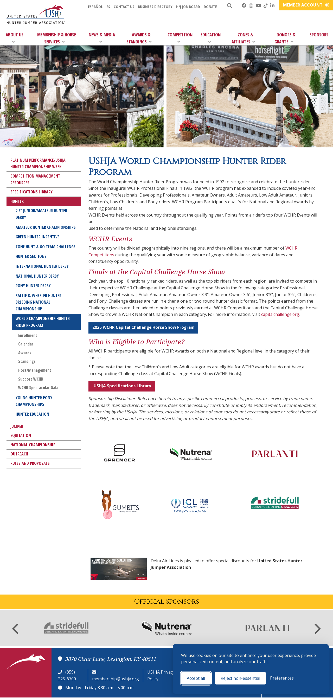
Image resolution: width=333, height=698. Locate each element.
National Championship (32, 445)
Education (211, 38)
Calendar (25, 344)
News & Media (102, 38)
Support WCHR (30, 379)
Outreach (19, 454)
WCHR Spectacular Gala (38, 387)
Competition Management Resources (35, 179)
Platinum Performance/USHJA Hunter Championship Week (38, 163)
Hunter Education (32, 414)
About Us (14, 38)
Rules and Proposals (30, 463)
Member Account (306, 5)
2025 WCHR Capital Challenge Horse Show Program (145, 327)
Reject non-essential (240, 678)
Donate (210, 6)
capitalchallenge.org (280, 314)
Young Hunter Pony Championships (34, 401)
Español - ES (99, 6)
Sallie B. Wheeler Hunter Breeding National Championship (38, 302)
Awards (24, 353)
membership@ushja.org (115, 679)
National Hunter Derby (37, 276)
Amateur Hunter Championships (46, 227)
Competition (180, 38)
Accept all (196, 678)
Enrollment (27, 335)
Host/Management (34, 370)
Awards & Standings (139, 38)
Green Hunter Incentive (37, 237)
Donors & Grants (285, 38)
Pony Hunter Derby (33, 286)
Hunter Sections (31, 256)
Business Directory (155, 6)
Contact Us (124, 6)
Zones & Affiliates (243, 38)
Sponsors (319, 35)
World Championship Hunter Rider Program (43, 322)
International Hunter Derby (42, 266)
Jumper (16, 426)
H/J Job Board (188, 6)
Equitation (20, 435)
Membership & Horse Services (56, 38)
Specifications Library (31, 192)
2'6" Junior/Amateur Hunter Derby (41, 214)
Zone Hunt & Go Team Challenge (45, 247)
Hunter (17, 201)
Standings (27, 361)
